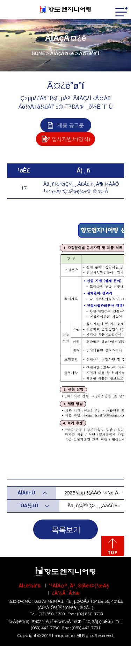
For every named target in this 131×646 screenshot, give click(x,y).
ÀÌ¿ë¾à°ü (30, 586)
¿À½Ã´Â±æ (66, 593)
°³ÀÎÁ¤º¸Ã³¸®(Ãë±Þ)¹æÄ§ (79, 586)
